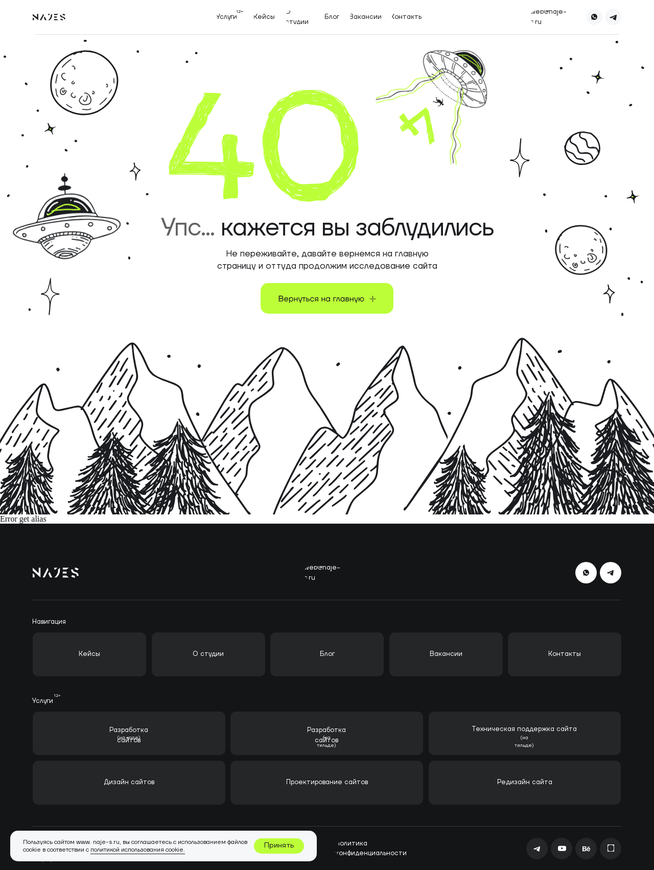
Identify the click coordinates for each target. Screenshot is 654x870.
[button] (227, 17)
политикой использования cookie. (137, 850)
